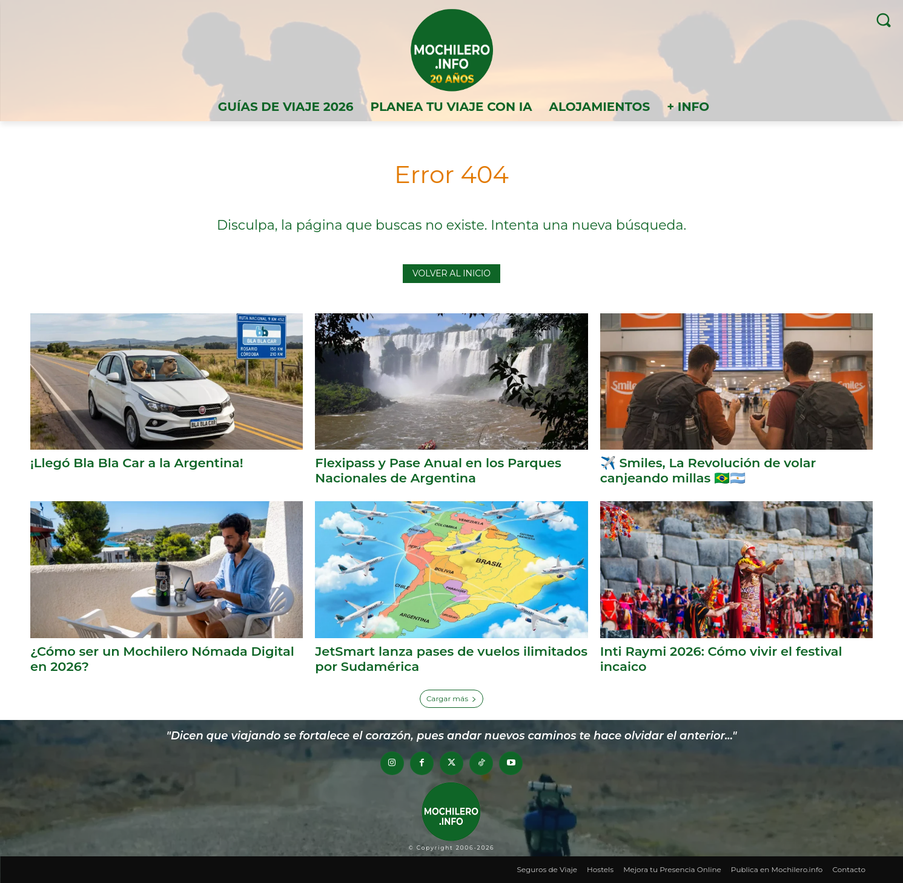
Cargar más (451, 697)
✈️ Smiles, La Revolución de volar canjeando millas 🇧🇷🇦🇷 (708, 470)
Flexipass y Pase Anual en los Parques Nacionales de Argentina (438, 470)
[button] (883, 19)
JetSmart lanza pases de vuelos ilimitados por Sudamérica (417, 658)
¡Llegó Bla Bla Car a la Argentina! (136, 462)
